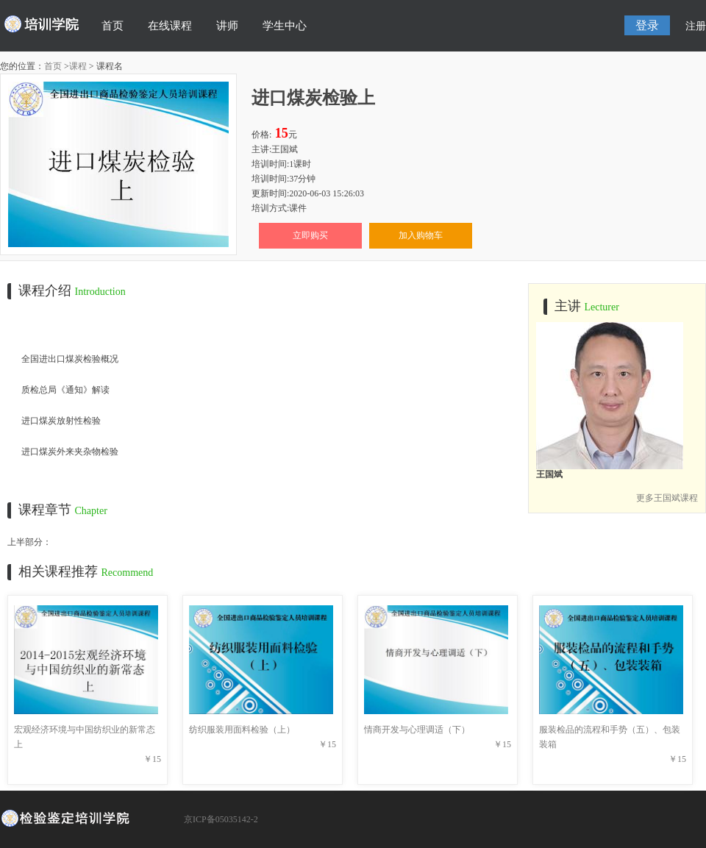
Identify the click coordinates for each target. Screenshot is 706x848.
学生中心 (285, 26)
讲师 (227, 26)
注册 (695, 26)
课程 (78, 66)
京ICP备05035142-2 (221, 819)
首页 (112, 26)
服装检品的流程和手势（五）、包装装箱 (611, 729)
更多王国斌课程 (667, 498)
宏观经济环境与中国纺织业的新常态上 (86, 729)
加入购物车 (421, 235)
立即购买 (310, 235)
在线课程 (170, 26)
